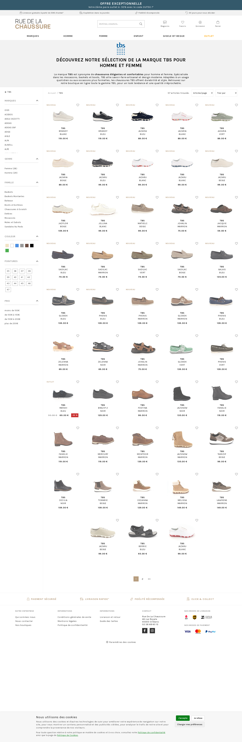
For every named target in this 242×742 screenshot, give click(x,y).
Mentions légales (67, 621)
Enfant (139, 35)
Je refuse (198, 718)
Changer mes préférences (189, 724)
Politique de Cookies (67, 735)
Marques (33, 35)
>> (149, 578)
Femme (103, 35)
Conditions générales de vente (74, 617)
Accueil (52, 93)
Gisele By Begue (174, 35)
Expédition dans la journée (94, 13)
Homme (68, 35)
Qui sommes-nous (25, 617)
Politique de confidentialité (72, 625)
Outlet (209, 35)
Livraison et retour (110, 617)
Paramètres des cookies (121, 642)
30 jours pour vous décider (200, 13)
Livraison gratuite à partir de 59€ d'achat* (42, 13)
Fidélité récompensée (147, 13)
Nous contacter (24, 621)
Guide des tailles (109, 621)
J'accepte (182, 718)
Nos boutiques (23, 625)
